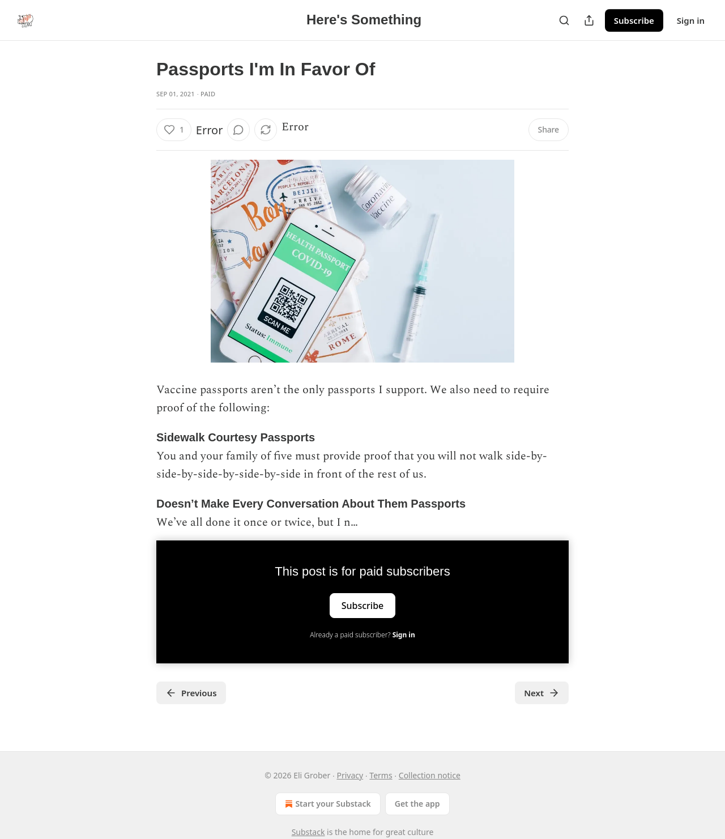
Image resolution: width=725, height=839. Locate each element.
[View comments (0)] (238, 129)
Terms (380, 775)
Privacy (349, 775)
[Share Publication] (589, 20)
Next (542, 693)
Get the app (417, 803)
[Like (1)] (173, 129)
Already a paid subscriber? (362, 635)
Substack (308, 832)
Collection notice (429, 775)
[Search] (564, 20)
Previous (191, 693)
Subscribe (634, 20)
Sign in (691, 20)
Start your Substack (326, 804)
